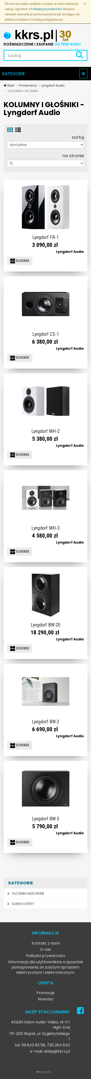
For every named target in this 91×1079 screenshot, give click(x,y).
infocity (45, 1072)
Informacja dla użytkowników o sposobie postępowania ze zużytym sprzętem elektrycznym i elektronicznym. (45, 967)
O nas (45, 949)
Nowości (45, 999)
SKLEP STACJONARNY (47, 1012)
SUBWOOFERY (20, 903)
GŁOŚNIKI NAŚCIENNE (25, 893)
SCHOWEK (19, 261)
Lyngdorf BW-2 (45, 722)
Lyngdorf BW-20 (45, 625)
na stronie (73, 155)
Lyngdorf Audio (53, 85)
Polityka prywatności (45, 955)
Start (9, 85)
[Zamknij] (84, 3)
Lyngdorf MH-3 (45, 528)
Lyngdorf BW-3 (45, 819)
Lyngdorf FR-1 (45, 237)
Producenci (28, 85)
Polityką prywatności (46, 9)
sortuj (78, 137)
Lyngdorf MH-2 (45, 431)
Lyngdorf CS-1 (45, 334)
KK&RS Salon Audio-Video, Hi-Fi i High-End (40, 1024)
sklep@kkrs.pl (57, 1051)
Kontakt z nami (46, 943)
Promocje (46, 993)
